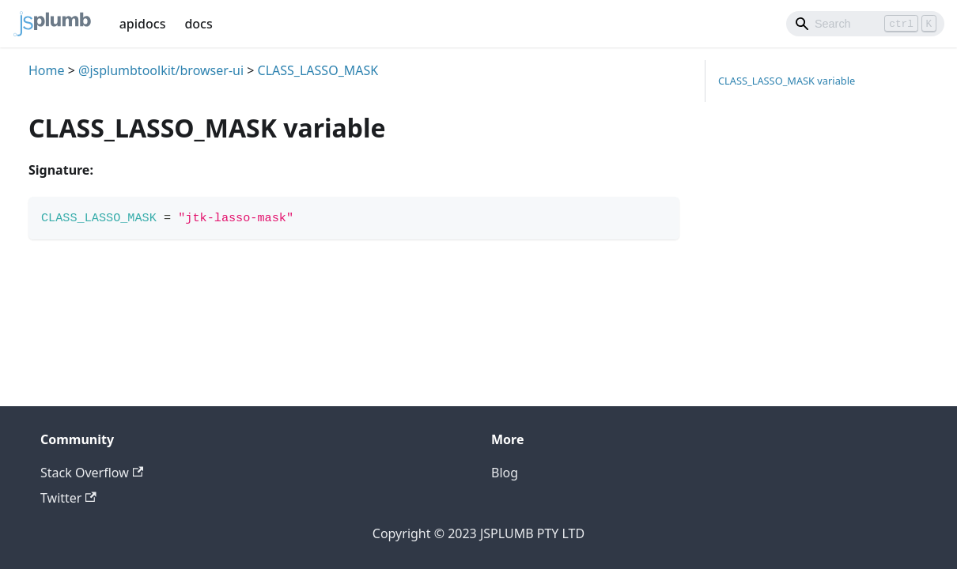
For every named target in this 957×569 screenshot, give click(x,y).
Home (46, 70)
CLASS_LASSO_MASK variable (786, 80)
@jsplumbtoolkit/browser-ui (161, 70)
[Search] (865, 23)
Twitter (68, 498)
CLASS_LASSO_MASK (318, 70)
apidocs (142, 23)
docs (198, 23)
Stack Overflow (91, 472)
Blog (504, 472)
